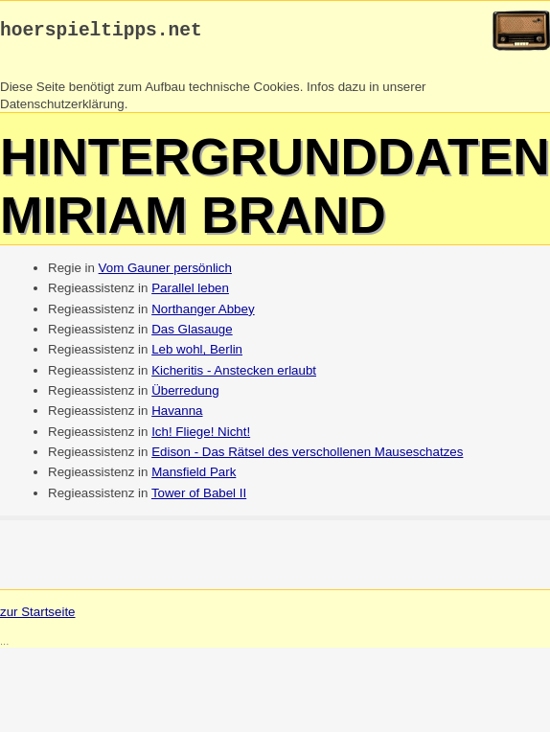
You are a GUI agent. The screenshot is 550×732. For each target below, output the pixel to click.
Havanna (176, 415)
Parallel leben (190, 293)
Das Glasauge (191, 334)
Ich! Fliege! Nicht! (200, 436)
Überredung (184, 395)
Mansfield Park (193, 476)
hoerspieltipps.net (101, 33)
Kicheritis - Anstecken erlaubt (233, 375)
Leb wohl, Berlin (196, 354)
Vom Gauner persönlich (165, 272)
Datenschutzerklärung (62, 109)
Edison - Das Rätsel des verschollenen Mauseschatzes (307, 456)
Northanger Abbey (202, 314)
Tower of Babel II (198, 498)
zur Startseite (38, 616)
